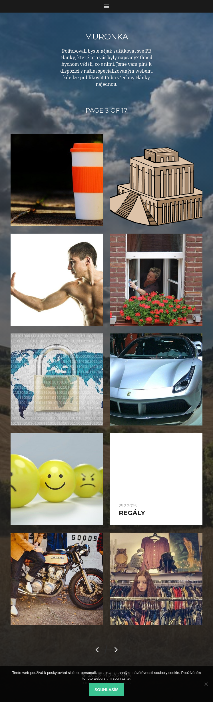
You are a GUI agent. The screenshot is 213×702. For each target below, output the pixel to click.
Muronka (106, 36)
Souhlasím (106, 689)
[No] (206, 684)
